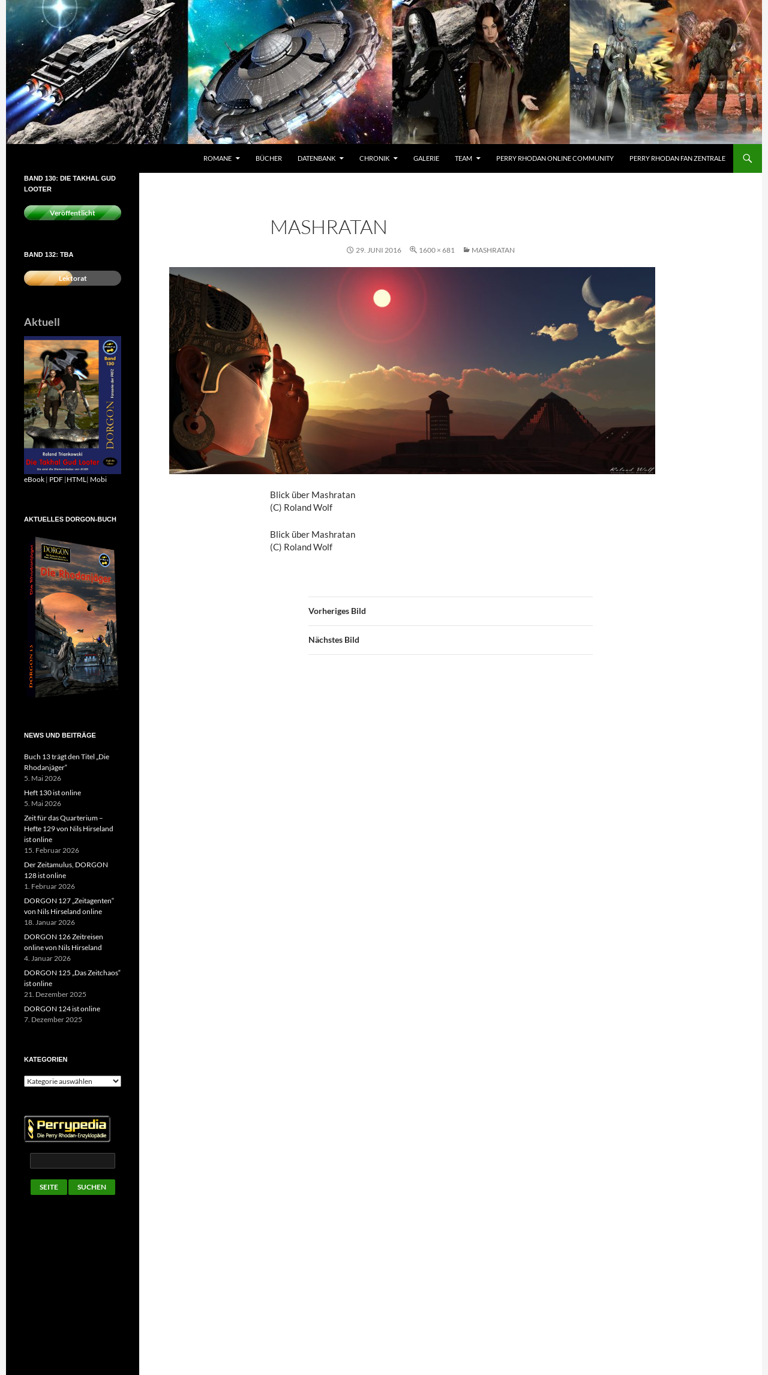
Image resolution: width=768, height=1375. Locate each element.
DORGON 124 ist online (62, 1008)
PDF (56, 479)
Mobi (98, 479)
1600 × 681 (437, 249)
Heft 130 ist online (52, 792)
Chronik (374, 158)
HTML (76, 479)
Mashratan (493, 249)
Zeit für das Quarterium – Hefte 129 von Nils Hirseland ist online (68, 828)
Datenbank (316, 158)
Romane (217, 158)
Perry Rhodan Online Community (555, 158)
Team (463, 158)
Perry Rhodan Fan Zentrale (677, 158)
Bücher (269, 158)
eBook (34, 479)
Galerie (426, 158)
